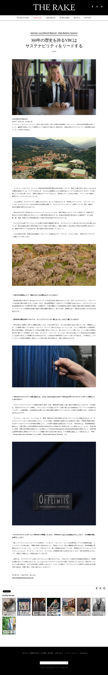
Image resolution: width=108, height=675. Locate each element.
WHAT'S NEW (23, 18)
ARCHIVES (50, 18)
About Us (25, 653)
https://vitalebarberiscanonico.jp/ (22, 578)
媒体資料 (50, 653)
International (83, 653)
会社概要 (43, 653)
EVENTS (87, 18)
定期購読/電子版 (34, 653)
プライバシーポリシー (71, 653)
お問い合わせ (59, 653)
